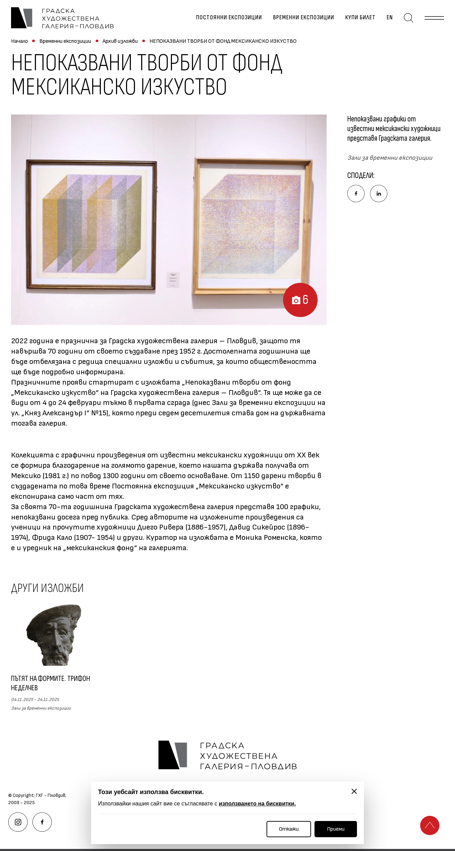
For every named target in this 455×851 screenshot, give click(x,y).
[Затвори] (354, 791)
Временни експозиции (303, 18)
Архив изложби (120, 41)
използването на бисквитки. (257, 804)
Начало (19, 41)
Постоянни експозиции (229, 18)
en (390, 18)
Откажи (289, 829)
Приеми (336, 829)
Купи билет (360, 18)
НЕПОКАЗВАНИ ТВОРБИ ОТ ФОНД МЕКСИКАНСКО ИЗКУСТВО (223, 41)
